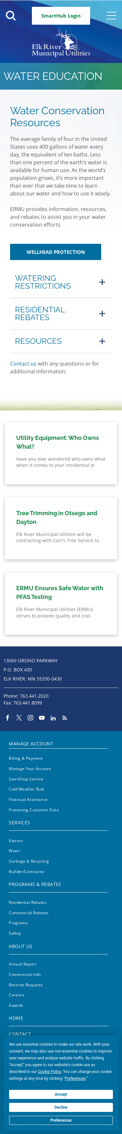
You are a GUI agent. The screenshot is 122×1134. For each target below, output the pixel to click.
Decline (60, 1107)
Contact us (23, 363)
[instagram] (30, 719)
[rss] (65, 719)
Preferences (61, 1120)
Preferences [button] (75, 1078)
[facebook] (8, 719)
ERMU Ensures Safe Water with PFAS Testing (59, 592)
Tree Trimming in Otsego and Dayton (56, 517)
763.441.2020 (34, 696)
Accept (61, 1094)
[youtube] (42, 719)
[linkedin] (53, 719)
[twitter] (19, 719)
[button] (61, 282)
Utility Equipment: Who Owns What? (57, 442)
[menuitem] (58, 742)
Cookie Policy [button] (49, 1071)
